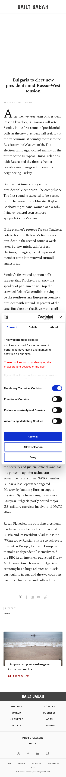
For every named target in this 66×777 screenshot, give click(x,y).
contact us (53, 764)
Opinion (49, 725)
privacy (22, 764)
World (16, 712)
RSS (32, 768)
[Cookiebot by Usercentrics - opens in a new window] (39, 317)
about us (36, 764)
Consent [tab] (12, 327)
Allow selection (33, 446)
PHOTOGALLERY (21, 676)
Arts (49, 719)
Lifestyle (16, 719)
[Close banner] (60, 317)
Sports (16, 725)
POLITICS (17, 706)
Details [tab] (33, 327)
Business (49, 712)
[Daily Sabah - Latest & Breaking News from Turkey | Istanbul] (33, 7)
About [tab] (54, 327)
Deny (33, 457)
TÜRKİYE (49, 706)
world (7, 613)
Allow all (33, 436)
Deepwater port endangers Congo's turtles (29, 667)
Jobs (9, 764)
